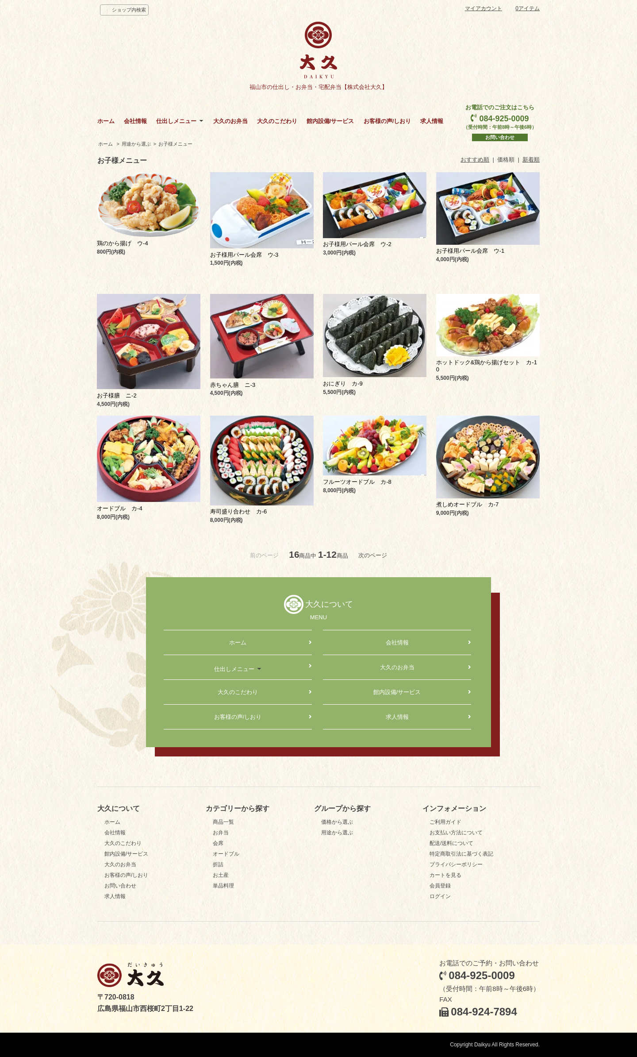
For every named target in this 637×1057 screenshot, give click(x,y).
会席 (218, 843)
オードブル (226, 854)
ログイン (440, 896)
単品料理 (223, 886)
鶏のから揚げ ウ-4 (122, 243)
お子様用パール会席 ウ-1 (470, 250)
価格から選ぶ (337, 822)
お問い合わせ (499, 137)
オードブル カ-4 (119, 508)
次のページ (372, 555)
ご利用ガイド (445, 822)
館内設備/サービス (330, 121)
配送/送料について (451, 843)
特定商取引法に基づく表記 (461, 854)
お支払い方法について (456, 832)
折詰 (218, 864)
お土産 (221, 875)
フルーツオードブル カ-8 (357, 481)
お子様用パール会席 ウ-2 (357, 244)
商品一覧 (223, 822)
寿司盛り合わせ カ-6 (238, 511)
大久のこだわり (277, 121)
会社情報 (135, 121)
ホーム (106, 121)
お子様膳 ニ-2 (117, 395)
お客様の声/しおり (387, 121)
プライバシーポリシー (456, 864)
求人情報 (431, 121)
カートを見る (445, 875)
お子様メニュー (175, 144)
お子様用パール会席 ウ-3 (244, 254)
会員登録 (440, 886)
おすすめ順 (474, 159)
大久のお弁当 (230, 121)
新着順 (531, 159)
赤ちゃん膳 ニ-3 (233, 385)
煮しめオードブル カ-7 (467, 504)
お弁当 (221, 832)
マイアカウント (483, 8)
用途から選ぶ (136, 144)
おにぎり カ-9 (343, 383)
